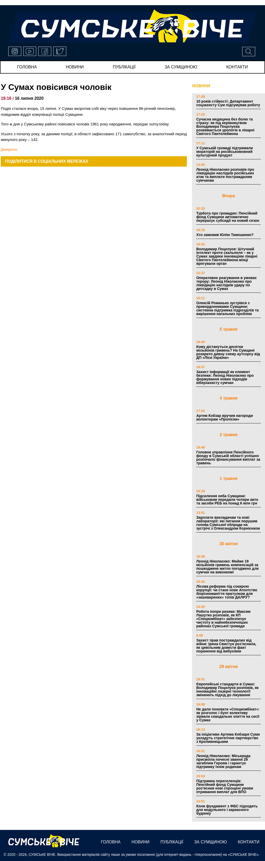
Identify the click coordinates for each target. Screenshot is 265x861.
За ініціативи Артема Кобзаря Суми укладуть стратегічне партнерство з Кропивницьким (228, 738)
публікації (124, 67)
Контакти (237, 67)
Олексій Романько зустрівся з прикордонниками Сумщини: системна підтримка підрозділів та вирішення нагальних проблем (227, 308)
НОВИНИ (201, 86)
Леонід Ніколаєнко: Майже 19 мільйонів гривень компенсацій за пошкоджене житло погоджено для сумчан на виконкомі (227, 566)
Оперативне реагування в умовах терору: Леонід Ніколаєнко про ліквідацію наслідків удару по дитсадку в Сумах (226, 283)
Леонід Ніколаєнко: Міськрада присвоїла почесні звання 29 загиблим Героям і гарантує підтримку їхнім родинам (223, 761)
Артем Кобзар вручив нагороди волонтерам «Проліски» (224, 417)
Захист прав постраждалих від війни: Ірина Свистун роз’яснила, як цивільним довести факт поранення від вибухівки (226, 645)
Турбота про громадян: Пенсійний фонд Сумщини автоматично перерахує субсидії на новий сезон (227, 217)
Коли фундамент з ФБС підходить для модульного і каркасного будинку (226, 809)
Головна (27, 67)
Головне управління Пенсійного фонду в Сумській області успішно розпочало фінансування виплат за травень (228, 457)
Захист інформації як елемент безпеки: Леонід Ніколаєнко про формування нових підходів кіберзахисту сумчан (225, 377)
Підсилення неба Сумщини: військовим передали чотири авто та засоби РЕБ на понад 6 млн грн (227, 499)
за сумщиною (181, 67)
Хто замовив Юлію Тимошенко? (224, 235)
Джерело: (9, 149)
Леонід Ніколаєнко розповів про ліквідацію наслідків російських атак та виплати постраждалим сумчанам (225, 174)
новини (75, 67)
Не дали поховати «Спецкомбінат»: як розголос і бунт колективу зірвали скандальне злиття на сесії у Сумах (227, 714)
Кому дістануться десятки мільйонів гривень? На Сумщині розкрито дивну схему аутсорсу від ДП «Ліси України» (228, 352)
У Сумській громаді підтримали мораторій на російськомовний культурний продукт (224, 151)
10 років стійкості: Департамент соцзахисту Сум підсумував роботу (228, 103)
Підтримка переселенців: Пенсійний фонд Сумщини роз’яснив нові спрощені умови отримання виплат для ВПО (224, 786)
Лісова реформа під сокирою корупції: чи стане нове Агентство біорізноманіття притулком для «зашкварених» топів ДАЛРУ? (226, 591)
